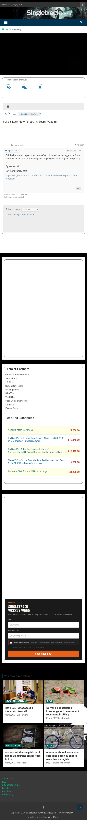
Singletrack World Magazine (42, 812)
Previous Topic (13, 214)
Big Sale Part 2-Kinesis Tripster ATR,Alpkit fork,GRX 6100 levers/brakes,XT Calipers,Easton (35, 439)
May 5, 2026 (10, 763)
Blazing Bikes (12, 389)
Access (9, 746)
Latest (40, 84)
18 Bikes (9, 382)
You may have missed (18, 676)
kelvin (6, 197)
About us (6, 791)
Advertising (7, 794)
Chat (24, 84)
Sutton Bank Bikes (14, 386)
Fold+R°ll (9, 404)
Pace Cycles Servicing (16, 401)
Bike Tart (9, 393)
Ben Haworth (23, 715)
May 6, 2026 (10, 715)
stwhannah (19, 145)
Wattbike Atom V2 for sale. (20, 430)
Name (10, 619)
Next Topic (28, 214)
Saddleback (11, 378)
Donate (5, 788)
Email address (14, 630)
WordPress (53, 817)
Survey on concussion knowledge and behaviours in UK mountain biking (63, 711)
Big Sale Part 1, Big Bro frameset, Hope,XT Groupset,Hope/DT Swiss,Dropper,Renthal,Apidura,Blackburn (37, 450)
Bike (8, 84)
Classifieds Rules (11, 785)
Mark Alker (22, 763)
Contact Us (7, 778)
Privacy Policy (66, 812)
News (8, 701)
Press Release (20, 701)
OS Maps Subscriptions (17, 374)
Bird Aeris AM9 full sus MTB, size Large (27, 471)
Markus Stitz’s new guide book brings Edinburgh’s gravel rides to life (23, 756)
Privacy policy (39, 647)
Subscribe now (43, 653)
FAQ (4, 781)
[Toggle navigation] (6, 22)
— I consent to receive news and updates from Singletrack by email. (44, 642)
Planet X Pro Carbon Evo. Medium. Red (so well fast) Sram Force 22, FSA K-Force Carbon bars (36, 462)
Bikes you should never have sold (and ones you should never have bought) (62, 756)
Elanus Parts (11, 408)
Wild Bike (10, 397)
